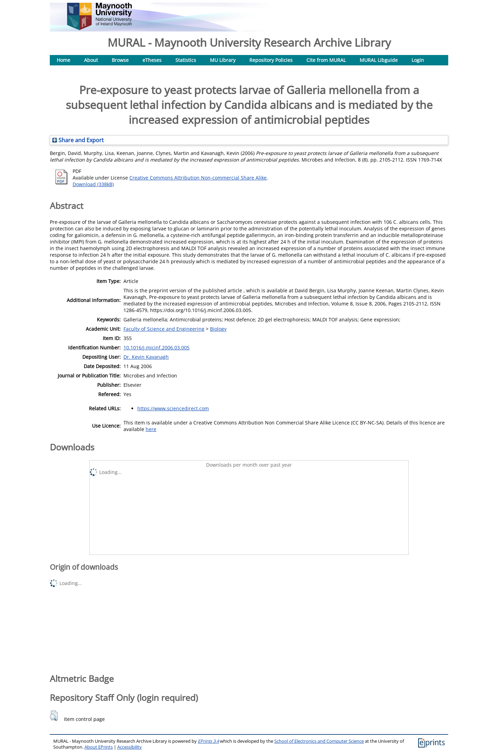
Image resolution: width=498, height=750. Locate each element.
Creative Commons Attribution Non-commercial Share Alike (198, 177)
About (91, 60)
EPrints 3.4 (208, 741)
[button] (54, 716)
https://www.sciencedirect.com (173, 408)
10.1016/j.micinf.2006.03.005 (156, 347)
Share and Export (78, 140)
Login (418, 60)
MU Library (223, 60)
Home (63, 60)
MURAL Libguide (379, 60)
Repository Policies (271, 60)
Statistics (185, 60)
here (151, 429)
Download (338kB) (93, 184)
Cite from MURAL (326, 60)
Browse (120, 60)
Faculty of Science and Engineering (163, 329)
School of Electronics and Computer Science (319, 741)
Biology (218, 329)
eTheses (152, 60)
